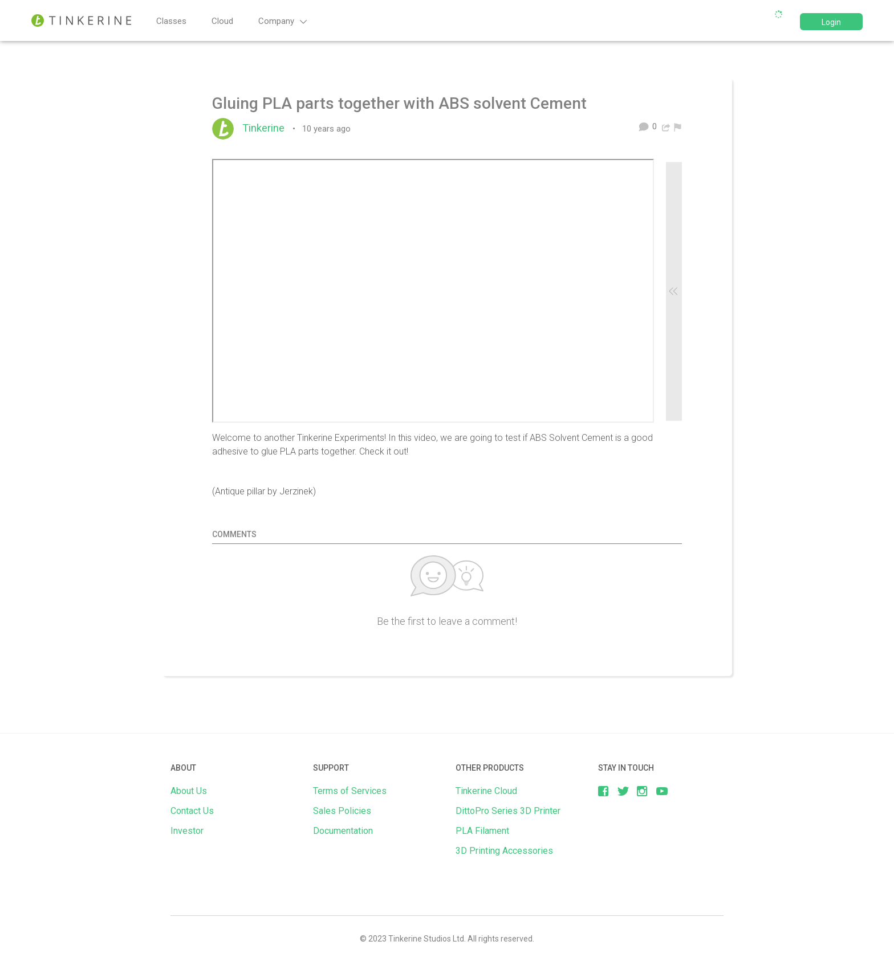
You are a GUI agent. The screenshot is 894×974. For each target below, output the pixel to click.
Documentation (343, 830)
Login (831, 22)
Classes (171, 21)
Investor (187, 830)
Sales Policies (342, 810)
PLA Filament (482, 830)
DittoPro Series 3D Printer (508, 810)
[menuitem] (677, 126)
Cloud (222, 21)
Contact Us (192, 810)
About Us (188, 790)
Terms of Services (350, 790)
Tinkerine (266, 128)
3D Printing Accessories (504, 850)
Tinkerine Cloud (486, 790)
